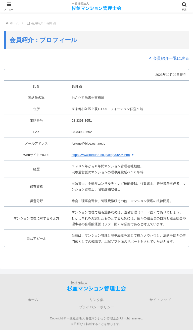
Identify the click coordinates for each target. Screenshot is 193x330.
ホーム (33, 300)
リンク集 (96, 300)
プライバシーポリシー (96, 307)
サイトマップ (160, 300)
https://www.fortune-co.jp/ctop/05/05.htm (102, 155)
